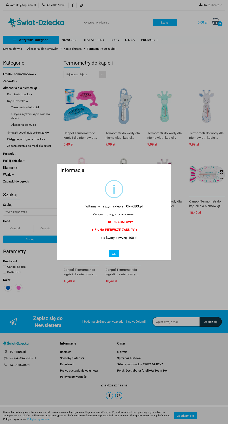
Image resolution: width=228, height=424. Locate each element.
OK (114, 253)
